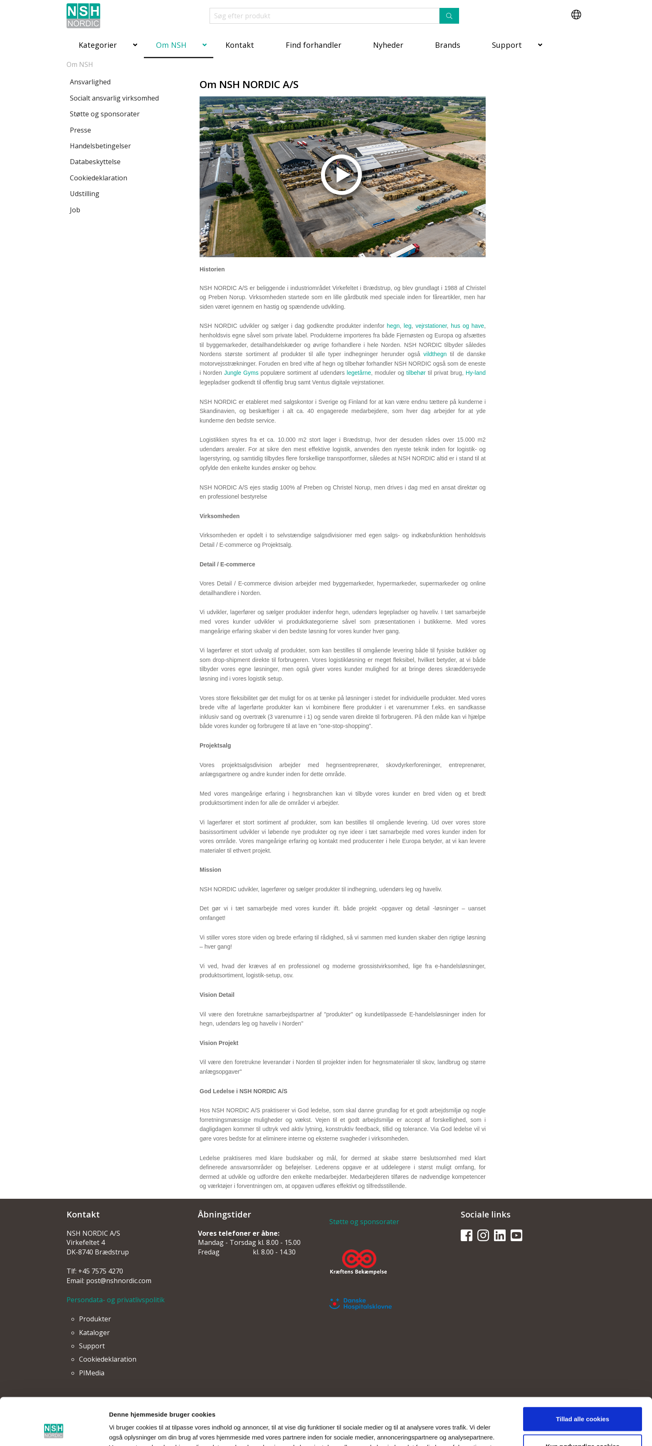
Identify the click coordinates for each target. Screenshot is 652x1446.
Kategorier (98, 45)
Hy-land (476, 372)
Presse (80, 130)
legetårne (359, 372)
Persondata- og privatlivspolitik (116, 1299)
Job (75, 209)
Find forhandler (313, 45)
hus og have (467, 325)
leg (408, 325)
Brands (447, 45)
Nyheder (388, 45)
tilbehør (416, 372)
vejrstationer (431, 325)
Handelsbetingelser (100, 145)
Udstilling (84, 193)
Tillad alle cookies (582, 1374)
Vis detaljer (430, 1429)
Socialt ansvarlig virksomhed (114, 98)
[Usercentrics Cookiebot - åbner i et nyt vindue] (53, 1430)
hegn (393, 325)
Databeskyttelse (95, 161)
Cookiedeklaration (98, 177)
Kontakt (239, 45)
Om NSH (171, 45)
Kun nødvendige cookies (583, 1401)
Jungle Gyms (241, 372)
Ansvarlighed (90, 81)
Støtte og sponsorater (105, 113)
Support (507, 45)
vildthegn (435, 354)
